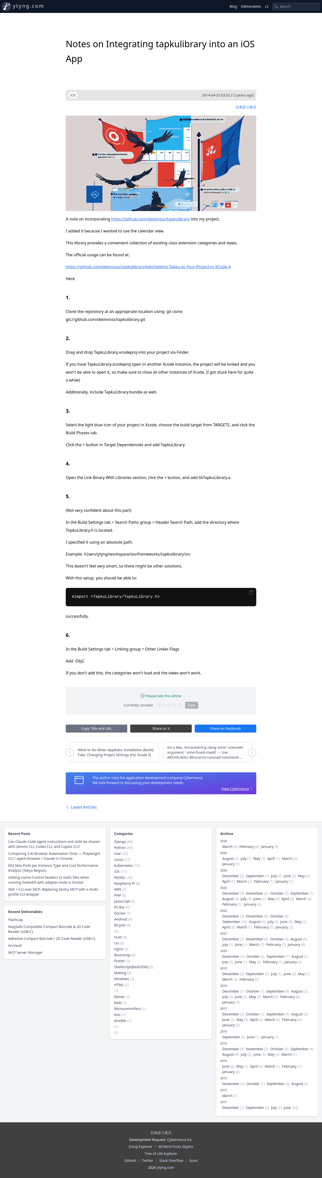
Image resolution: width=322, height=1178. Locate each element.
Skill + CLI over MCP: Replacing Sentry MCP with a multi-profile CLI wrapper (53, 892)
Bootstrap (122, 955)
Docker (120, 913)
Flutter (119, 961)
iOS (117, 871)
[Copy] (251, 592)
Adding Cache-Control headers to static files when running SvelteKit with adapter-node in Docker (48, 880)
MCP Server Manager (25, 952)
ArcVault (15, 945)
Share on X (161, 728)
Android (120, 919)
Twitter (147, 1160)
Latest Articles (81, 807)
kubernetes (123, 865)
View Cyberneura (235, 788)
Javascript (122, 901)
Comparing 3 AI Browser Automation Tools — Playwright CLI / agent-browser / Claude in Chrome (54, 856)
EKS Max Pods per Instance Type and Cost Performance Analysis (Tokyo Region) (53, 868)
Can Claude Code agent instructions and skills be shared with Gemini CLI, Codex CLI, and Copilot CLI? (53, 844)
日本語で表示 (245, 107)
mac (117, 853)
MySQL (120, 877)
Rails (118, 1002)
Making (120, 972)
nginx (118, 949)
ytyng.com (28, 5)
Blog (233, 6)
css (116, 943)
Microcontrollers (127, 1008)
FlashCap (15, 919)
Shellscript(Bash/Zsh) (131, 966)
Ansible (120, 1020)
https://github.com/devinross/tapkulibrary (150, 219)
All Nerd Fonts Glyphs (175, 1146)
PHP (117, 895)
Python (120, 847)
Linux (118, 859)
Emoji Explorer (140, 1146)
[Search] (276, 6)
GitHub (130, 1160)
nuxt (118, 937)
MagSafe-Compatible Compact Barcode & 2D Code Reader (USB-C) (49, 929)
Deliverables (251, 6)
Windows (121, 978)
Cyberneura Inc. (180, 1139)
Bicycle (119, 925)
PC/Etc (119, 907)
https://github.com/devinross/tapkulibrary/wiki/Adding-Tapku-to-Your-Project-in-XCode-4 (148, 266)
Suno (193, 1160)
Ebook (119, 996)
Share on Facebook (225, 728)
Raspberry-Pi (124, 883)
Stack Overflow (171, 1160)
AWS (117, 889)
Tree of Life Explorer (161, 1153)
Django (120, 841)
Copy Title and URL (96, 728)
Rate (191, 705)
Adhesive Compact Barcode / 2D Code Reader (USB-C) (51, 938)
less (117, 1014)
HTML (119, 984)
